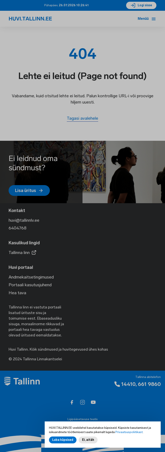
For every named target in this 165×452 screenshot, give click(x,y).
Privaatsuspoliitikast (129, 432)
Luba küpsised (62, 440)
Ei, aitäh (88, 440)
